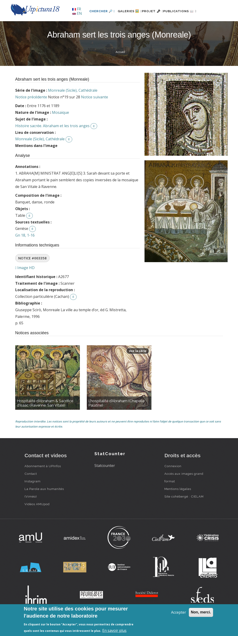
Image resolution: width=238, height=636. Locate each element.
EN (77, 13)
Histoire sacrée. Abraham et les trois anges (52, 141)
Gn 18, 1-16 (25, 250)
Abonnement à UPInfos (42, 482)
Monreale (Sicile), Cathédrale (72, 105)
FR (76, 9)
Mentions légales (177, 505)
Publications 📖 (179, 27)
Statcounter (104, 481)
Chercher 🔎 (88, 27)
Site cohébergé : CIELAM (184, 512)
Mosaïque (60, 128)
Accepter (178, 612)
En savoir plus (114, 630)
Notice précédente (31, 112)
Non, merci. (201, 612)
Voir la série (138, 367)
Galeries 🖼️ (118, 27)
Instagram (32, 497)
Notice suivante (94, 112)
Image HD (25, 283)
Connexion (172, 482)
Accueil (120, 68)
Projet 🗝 (146, 27)
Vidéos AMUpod (37, 520)
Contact (30, 489)
